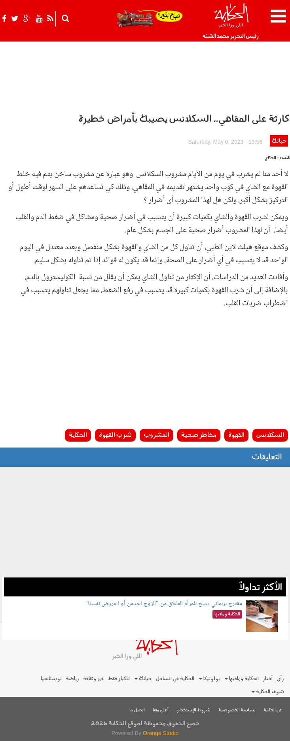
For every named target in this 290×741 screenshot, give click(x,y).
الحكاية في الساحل (174, 679)
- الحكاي (271, 158)
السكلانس (270, 435)
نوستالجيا (51, 679)
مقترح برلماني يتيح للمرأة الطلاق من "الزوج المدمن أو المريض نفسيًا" (163, 603)
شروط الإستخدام (193, 710)
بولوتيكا (209, 679)
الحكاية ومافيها (242, 679)
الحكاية (78, 435)
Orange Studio (160, 733)
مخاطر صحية (198, 435)
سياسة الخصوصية (237, 710)
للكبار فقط (119, 679)
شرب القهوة (115, 435)
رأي (280, 679)
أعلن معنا (161, 710)
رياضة (72, 679)
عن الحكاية (272, 710)
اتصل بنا (137, 710)
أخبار (268, 679)
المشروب (156, 435)
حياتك (278, 141)
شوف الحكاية (268, 692)
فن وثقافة (93, 679)
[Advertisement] (145, 371)
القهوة (236, 435)
